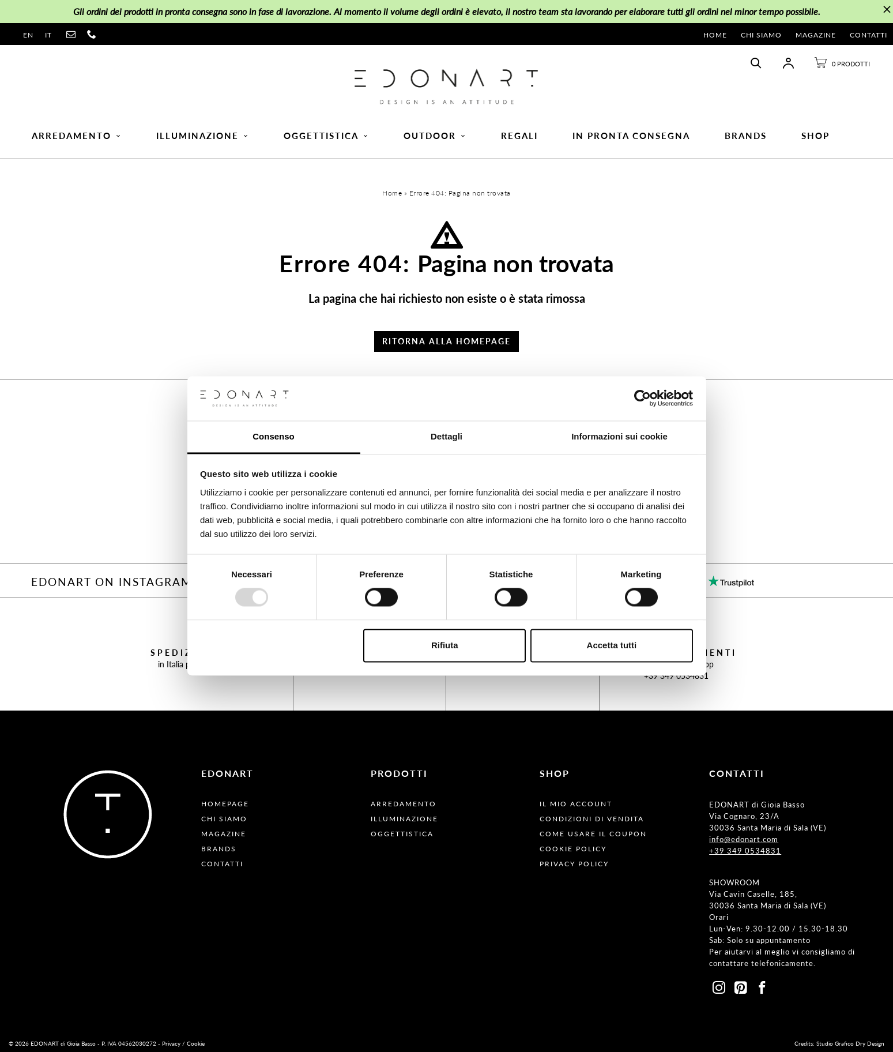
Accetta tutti (612, 645)
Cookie (196, 1043)
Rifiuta (444, 645)
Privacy (171, 1043)
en (28, 35)
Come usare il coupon (593, 833)
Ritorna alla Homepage (446, 341)
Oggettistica (326, 136)
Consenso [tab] (274, 436)
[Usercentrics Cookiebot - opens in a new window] (642, 398)
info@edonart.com (743, 839)
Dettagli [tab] (446, 436)
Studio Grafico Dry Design (850, 1043)
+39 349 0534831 (676, 676)
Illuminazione (202, 136)
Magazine (816, 35)
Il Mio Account (576, 803)
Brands (746, 135)
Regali (519, 135)
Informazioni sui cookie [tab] (619, 436)
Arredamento (77, 136)
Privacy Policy (574, 863)
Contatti (868, 35)
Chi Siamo (761, 35)
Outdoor (435, 136)
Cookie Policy (573, 848)
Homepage (225, 803)
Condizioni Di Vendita (592, 818)
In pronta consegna (631, 135)
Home (715, 35)
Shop (815, 135)
